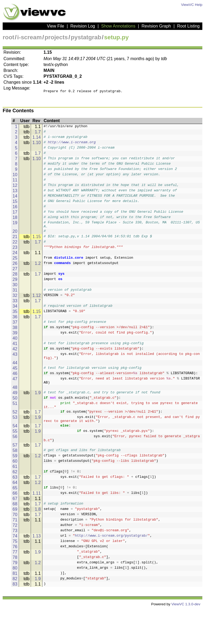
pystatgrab (86, 37)
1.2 (38, 266)
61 (15, 477)
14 (15, 197)
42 (15, 352)
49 (15, 399)
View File (55, 26)
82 (15, 590)
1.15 (36, 240)
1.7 (38, 133)
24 (15, 256)
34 (15, 309)
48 (15, 394)
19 (15, 224)
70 (15, 526)
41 (15, 346)
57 (15, 456)
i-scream (29, 37)
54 (15, 435)
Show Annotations (118, 26)
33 (15, 304)
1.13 (36, 547)
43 (15, 357)
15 (15, 203)
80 (15, 579)
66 (15, 504)
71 (15, 531)
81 (15, 584)
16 (15, 208)
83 (15, 595)
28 (15, 277)
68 (15, 515)
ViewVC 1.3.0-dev (185, 615)
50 (15, 404)
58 (15, 461)
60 (15, 472)
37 (15, 325)
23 (15, 250)
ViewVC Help (191, 5)
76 (15, 558)
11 (15, 181)
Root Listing (188, 26)
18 (15, 219)
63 (15, 488)
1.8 (38, 520)
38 (15, 330)
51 (15, 410)
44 (15, 367)
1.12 (36, 298)
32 (15, 298)
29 (15, 282)
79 (15, 574)
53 (15, 425)
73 (15, 542)
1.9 (38, 399)
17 (15, 213)
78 (15, 568)
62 (15, 483)
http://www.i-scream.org (72, 144)
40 (15, 341)
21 (15, 240)
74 (15, 547)
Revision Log (82, 26)
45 (15, 373)
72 (15, 536)
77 (15, 563)
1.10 (36, 144)
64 (15, 493)
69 (15, 520)
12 (15, 187)
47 (15, 383)
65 (15, 499)
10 (15, 176)
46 (15, 378)
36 (15, 320)
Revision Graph (156, 26)
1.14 (36, 139)
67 (15, 509)
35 (15, 314)
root (8, 37)
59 (15, 467)
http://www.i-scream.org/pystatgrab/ (111, 547)
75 (15, 552)
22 (15, 245)
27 (15, 272)
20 (15, 234)
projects (56, 37)
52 (15, 420)
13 (15, 192)
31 (15, 293)
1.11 (36, 504)
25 (15, 261)
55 (15, 441)
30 (15, 288)
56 (15, 446)
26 (15, 266)
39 (15, 336)
